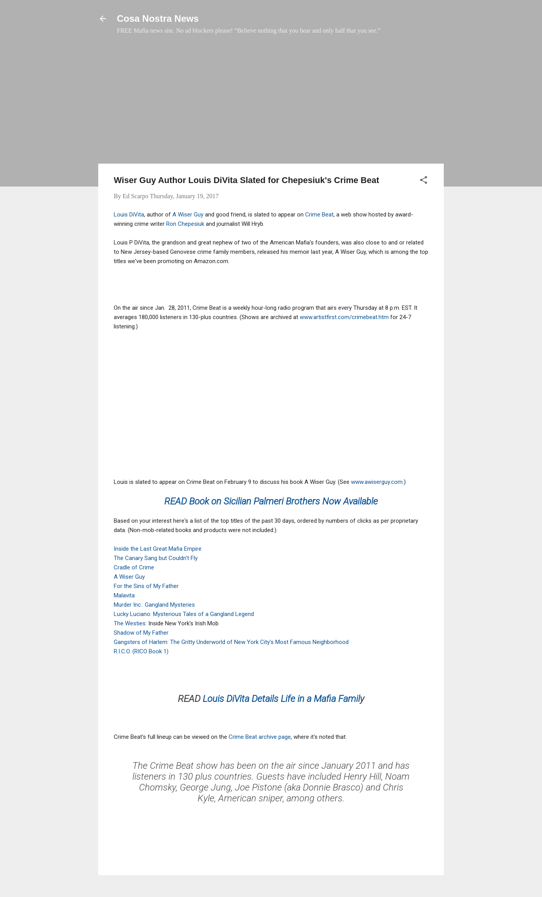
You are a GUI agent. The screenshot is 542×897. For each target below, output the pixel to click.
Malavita (124, 595)
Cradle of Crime (134, 567)
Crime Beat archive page (260, 736)
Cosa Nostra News (158, 18)
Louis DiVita (129, 214)
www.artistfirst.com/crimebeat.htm (344, 317)
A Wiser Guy (187, 214)
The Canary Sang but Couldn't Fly (156, 558)
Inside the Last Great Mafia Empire (158, 548)
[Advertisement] (271, 103)
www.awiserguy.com (377, 481)
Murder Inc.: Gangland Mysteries (154, 604)
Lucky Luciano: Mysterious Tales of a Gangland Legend (184, 614)
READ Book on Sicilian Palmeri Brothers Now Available (271, 501)
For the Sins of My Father (146, 586)
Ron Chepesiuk (185, 223)
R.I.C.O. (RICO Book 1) (141, 651)
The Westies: (131, 623)
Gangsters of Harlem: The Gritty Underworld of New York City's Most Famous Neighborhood (231, 642)
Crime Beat (319, 214)
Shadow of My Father (141, 632)
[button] (423, 181)
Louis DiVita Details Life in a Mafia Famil (281, 698)
